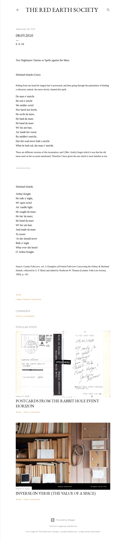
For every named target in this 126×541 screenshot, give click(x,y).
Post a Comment (25, 316)
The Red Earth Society (62, 10)
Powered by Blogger (63, 520)
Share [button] (18, 294)
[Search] (108, 9)
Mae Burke (72, 526)
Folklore (26, 299)
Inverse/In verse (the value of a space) (56, 493)
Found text (36, 299)
